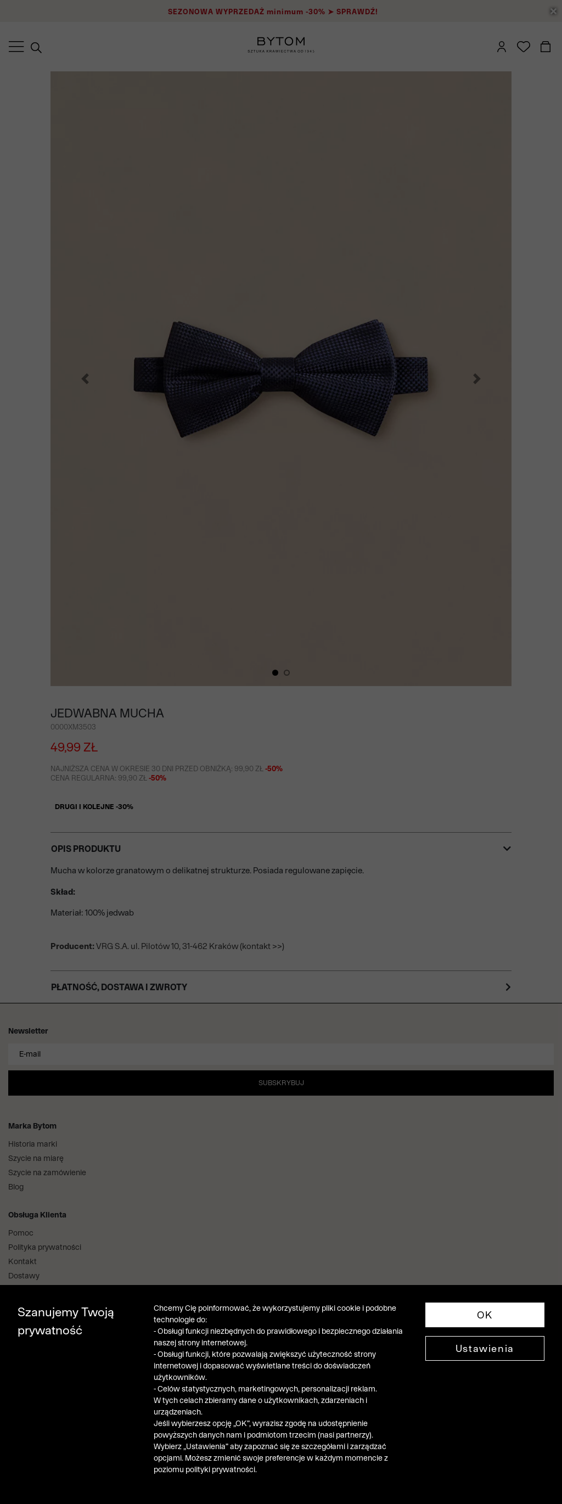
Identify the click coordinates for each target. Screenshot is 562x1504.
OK (485, 1315)
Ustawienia (485, 1348)
